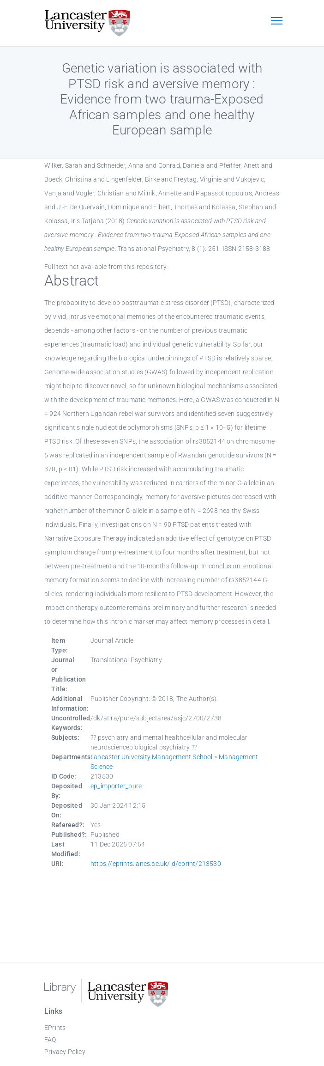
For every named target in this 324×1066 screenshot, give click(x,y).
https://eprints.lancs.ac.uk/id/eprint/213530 (155, 863)
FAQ (50, 1039)
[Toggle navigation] (276, 22)
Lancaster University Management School (151, 757)
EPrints (55, 1027)
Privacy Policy (64, 1051)
